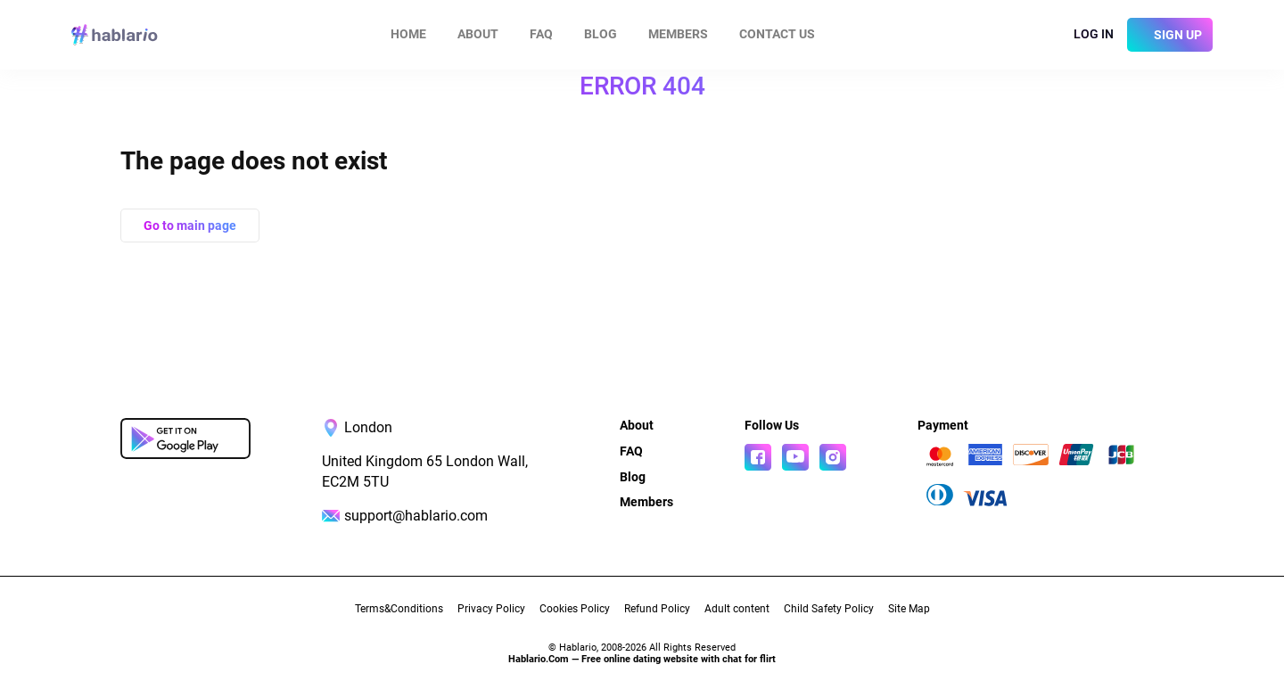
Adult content (737, 609)
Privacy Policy (491, 609)
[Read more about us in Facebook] (758, 457)
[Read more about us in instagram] (832, 457)
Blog (600, 34)
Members (678, 34)
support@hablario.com (416, 515)
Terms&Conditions (399, 609)
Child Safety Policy (829, 609)
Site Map (909, 609)
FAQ (541, 34)
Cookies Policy (574, 609)
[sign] (1170, 35)
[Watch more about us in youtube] (795, 457)
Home (408, 34)
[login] (1085, 35)
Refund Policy (657, 609)
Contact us (777, 34)
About (477, 34)
